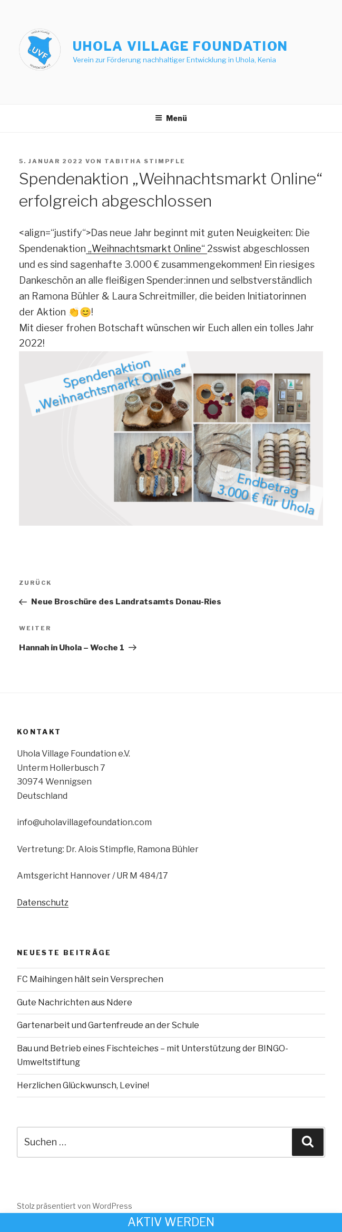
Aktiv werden (171, 1222)
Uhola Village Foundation (180, 46)
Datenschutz (43, 903)
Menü (171, 118)
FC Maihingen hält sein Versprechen (90, 979)
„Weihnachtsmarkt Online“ (146, 248)
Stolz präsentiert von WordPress (74, 1205)
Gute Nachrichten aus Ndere (74, 1002)
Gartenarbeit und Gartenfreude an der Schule (108, 1025)
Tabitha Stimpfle (144, 161)
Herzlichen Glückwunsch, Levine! (83, 1085)
